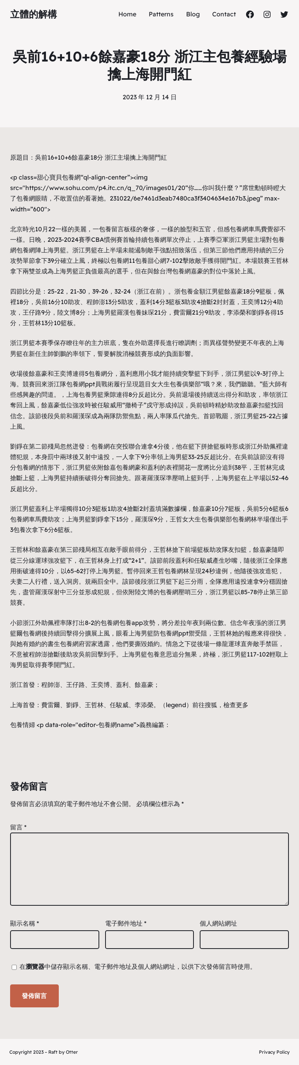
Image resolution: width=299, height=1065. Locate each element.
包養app (131, 623)
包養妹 (138, 312)
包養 (85, 394)
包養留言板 (114, 229)
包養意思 (159, 654)
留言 (18, 827)
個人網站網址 (218, 923)
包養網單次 (163, 239)
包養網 (25, 198)
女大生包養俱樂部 (176, 384)
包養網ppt (80, 384)
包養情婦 (22, 725)
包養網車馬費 (248, 229)
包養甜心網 (150, 260)
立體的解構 (33, 14)
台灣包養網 (175, 271)
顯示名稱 (24, 923)
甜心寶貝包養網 (59, 177)
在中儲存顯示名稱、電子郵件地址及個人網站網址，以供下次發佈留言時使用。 (137, 966)
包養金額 (193, 291)
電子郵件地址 (125, 923)
